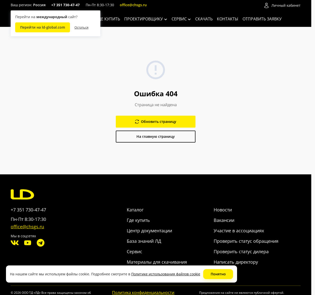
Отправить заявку (262, 19)
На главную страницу (155, 136)
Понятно (218, 274)
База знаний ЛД (144, 241)
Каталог (135, 210)
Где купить (108, 19)
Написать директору (236, 262)
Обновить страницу (155, 121)
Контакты (227, 19)
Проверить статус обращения (246, 241)
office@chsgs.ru (133, 4)
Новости (223, 210)
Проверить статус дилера (241, 251)
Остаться (81, 27)
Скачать (204, 19)
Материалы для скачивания (157, 262)
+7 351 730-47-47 (65, 4)
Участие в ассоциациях (239, 231)
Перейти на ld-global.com (42, 27)
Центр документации (149, 231)
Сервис (181, 19)
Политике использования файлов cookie (165, 274)
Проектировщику (145, 19)
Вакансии (224, 220)
